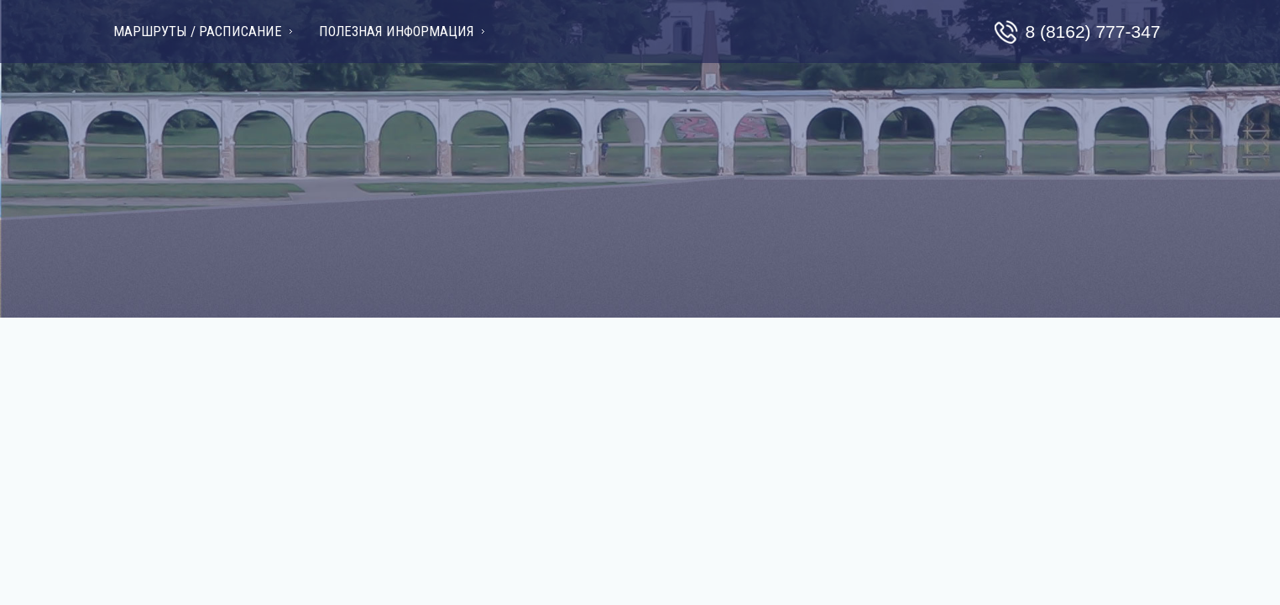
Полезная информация (396, 31)
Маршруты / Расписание (197, 31)
